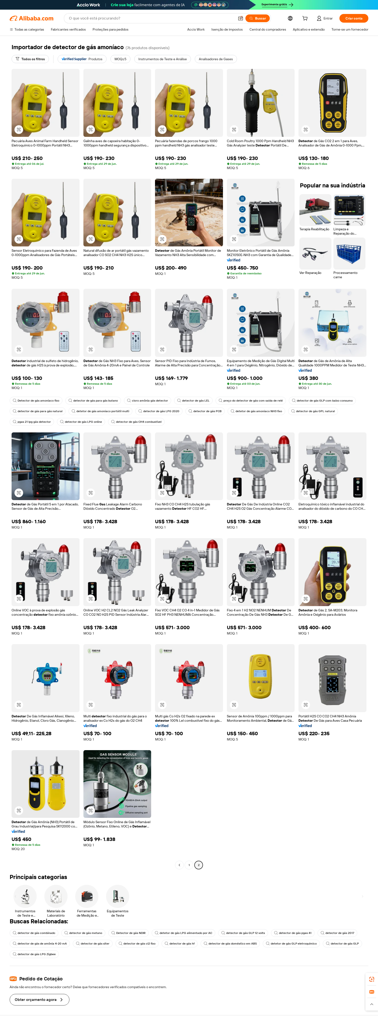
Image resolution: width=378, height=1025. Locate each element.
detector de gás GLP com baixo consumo (322, 401)
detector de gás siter (92, 944)
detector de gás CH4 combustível (136, 422)
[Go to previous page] (179, 865)
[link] (371, 979)
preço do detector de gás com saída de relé (251, 401)
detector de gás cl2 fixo (137, 944)
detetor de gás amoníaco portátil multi (100, 411)
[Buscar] (257, 18)
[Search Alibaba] (151, 18)
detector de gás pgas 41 (292, 933)
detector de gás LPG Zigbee (34, 954)
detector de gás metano (83, 933)
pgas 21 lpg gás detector (32, 422)
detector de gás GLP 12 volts (243, 933)
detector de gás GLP (342, 944)
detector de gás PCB (205, 411)
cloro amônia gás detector (147, 401)
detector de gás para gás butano (93, 401)
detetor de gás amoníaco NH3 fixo (256, 411)
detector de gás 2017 (337, 933)
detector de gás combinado (34, 933)
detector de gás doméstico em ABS (230, 944)
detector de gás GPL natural (313, 411)
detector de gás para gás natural (37, 411)
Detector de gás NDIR (128, 933)
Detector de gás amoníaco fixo (36, 401)
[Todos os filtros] (30, 59)
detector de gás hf (180, 944)
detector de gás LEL (193, 401)
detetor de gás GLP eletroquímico (291, 944)
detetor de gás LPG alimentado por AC (183, 933)
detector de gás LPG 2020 (158, 411)
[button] (240, 18)
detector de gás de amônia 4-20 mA (40, 944)
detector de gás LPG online (81, 422)
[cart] (306, 19)
